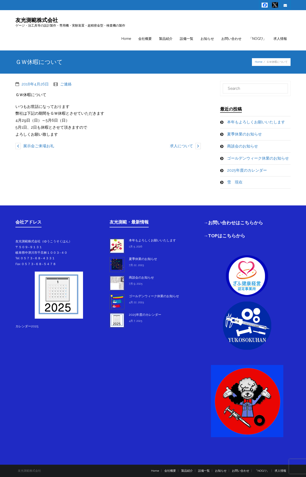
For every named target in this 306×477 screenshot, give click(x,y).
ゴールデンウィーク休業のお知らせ (258, 158)
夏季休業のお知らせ (244, 134)
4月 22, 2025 (136, 302)
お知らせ (221, 470)
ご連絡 (66, 84)
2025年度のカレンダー (247, 170)
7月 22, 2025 (136, 265)
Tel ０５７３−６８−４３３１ (35, 258)
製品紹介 (187, 470)
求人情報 (280, 470)
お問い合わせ (240, 470)
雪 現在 (235, 182)
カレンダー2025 (26, 326)
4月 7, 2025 (135, 321)
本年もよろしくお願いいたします (256, 122)
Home (258, 61)
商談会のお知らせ (242, 146)
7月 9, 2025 (135, 283)
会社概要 (170, 470)
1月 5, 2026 (135, 246)
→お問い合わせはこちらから (233, 222)
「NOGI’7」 (262, 470)
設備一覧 (204, 470)
